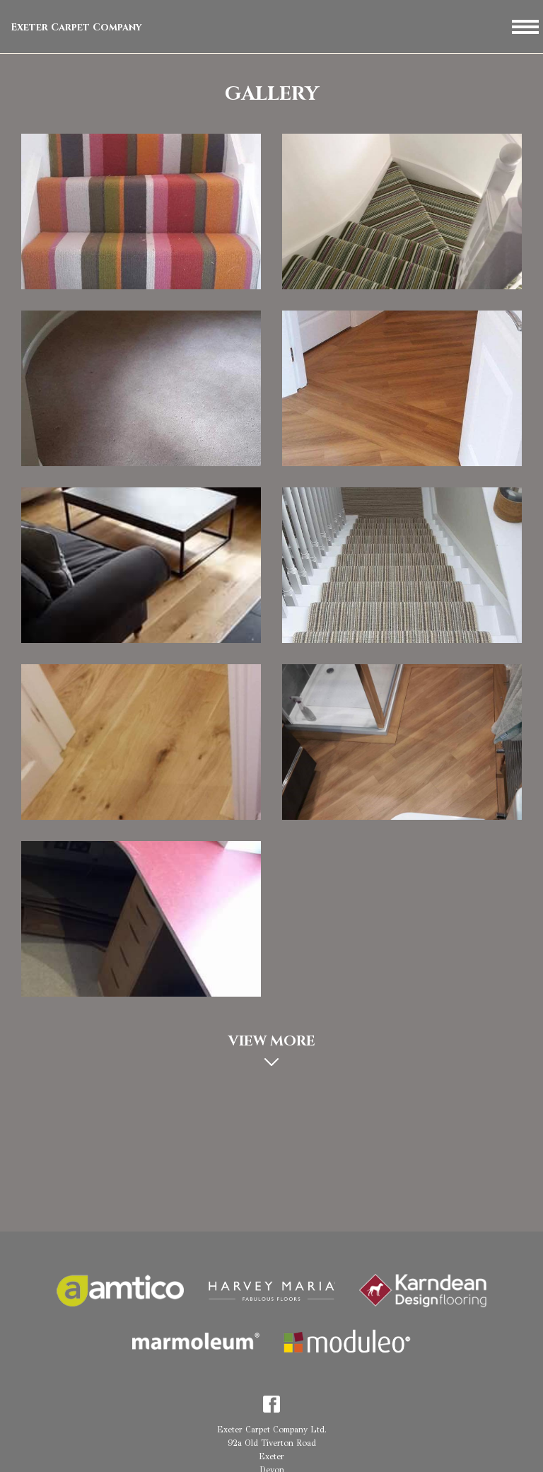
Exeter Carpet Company (76, 27)
